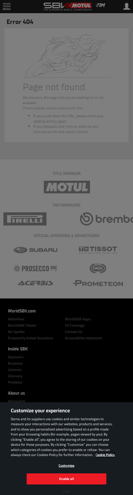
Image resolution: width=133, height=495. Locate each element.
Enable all (66, 479)
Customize (66, 465)
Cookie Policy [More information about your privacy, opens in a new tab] (105, 455)
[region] (66, 448)
